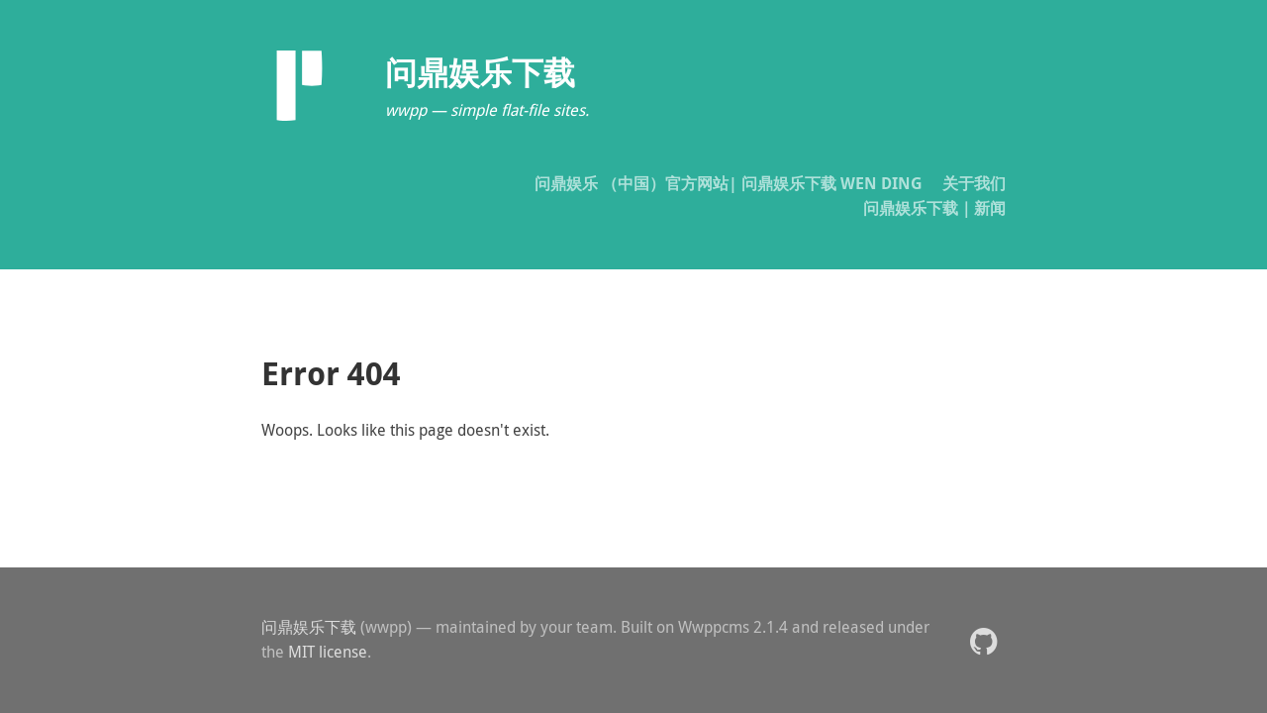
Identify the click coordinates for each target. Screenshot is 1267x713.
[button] (983, 640)
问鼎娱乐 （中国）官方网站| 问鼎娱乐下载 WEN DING (729, 183)
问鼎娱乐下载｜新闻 (934, 208)
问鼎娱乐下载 (308, 627)
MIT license (327, 651)
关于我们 (974, 183)
